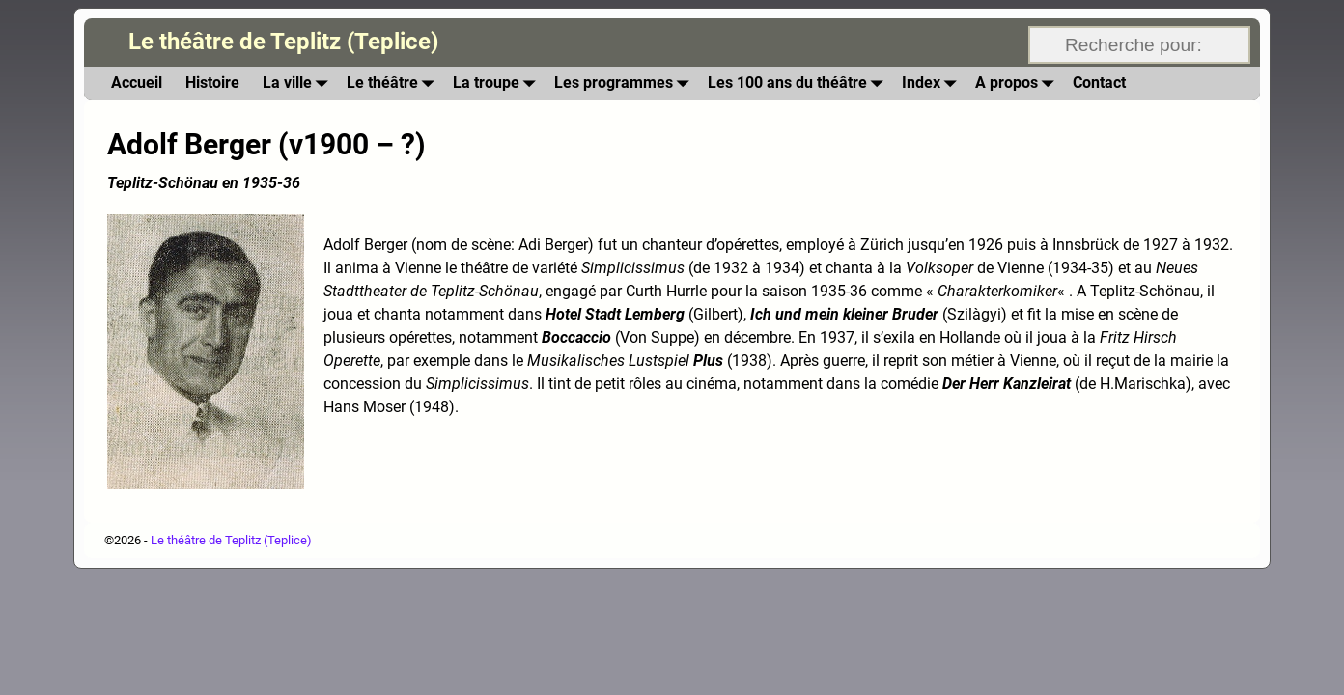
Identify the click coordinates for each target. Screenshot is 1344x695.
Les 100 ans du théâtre (799, 83)
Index (933, 83)
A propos (1018, 83)
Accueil (136, 82)
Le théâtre (394, 83)
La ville (299, 83)
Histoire (212, 82)
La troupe (498, 83)
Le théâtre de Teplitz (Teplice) (283, 41)
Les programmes (625, 83)
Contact (1099, 82)
